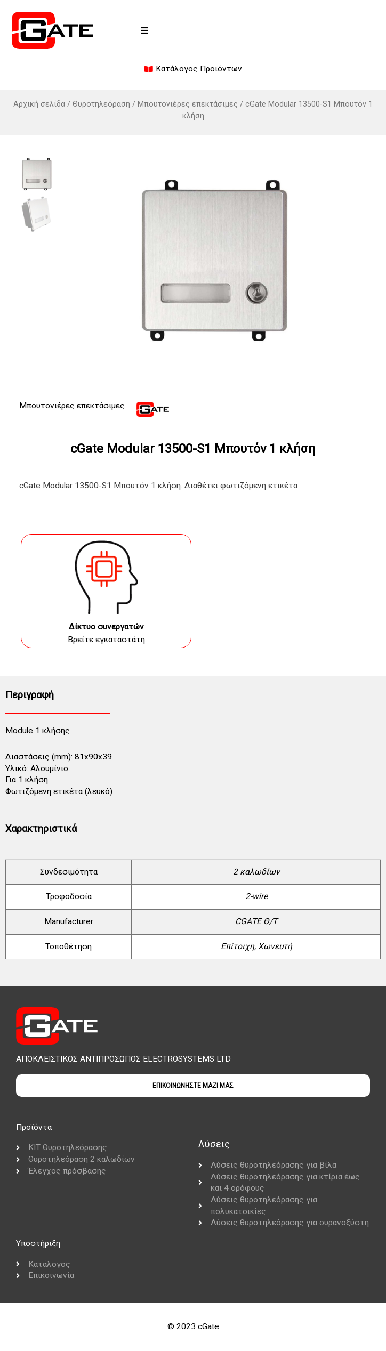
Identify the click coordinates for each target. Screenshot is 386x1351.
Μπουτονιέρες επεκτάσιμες (188, 104)
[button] (144, 30)
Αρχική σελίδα (39, 104)
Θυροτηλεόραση (101, 104)
